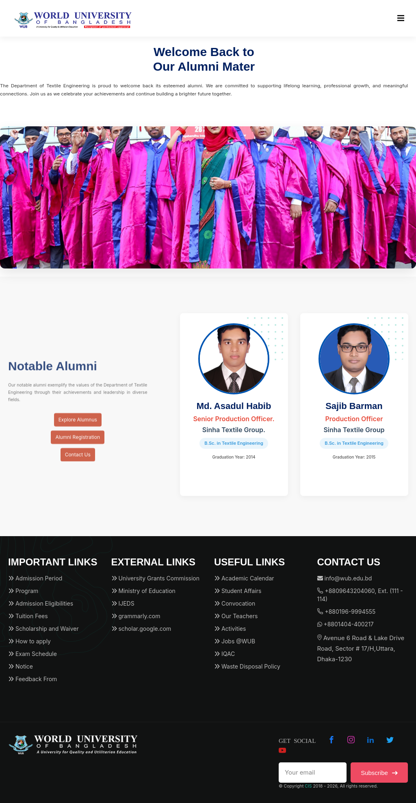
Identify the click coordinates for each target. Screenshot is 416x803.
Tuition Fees (28, 616)
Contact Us (78, 460)
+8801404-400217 (345, 624)
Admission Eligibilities (40, 603)
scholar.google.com (141, 628)
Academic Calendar (244, 578)
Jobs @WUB (234, 641)
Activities (230, 628)
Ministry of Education (143, 590)
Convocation (234, 603)
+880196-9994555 (346, 611)
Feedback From (32, 678)
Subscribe (379, 772)
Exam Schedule (32, 653)
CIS (308, 786)
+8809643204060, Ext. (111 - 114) (360, 594)
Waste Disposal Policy (247, 666)
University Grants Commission (155, 578)
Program (23, 590)
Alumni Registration (77, 443)
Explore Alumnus (77, 425)
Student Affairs (237, 590)
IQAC (224, 653)
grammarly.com (135, 616)
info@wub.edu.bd (344, 578)
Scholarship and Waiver (43, 628)
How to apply (29, 641)
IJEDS (122, 603)
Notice (20, 666)
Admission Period (35, 578)
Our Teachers (236, 616)
